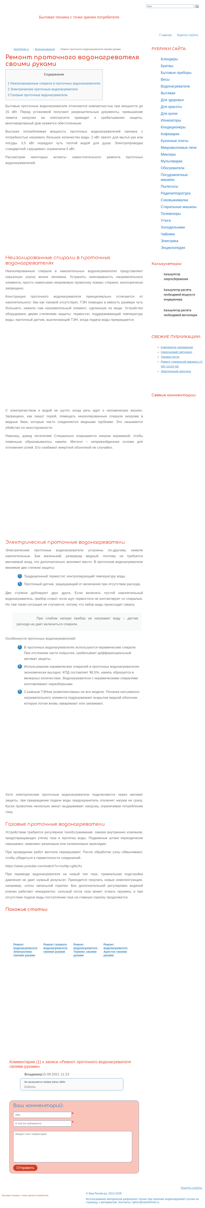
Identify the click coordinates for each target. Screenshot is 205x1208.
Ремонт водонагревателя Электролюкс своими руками (25, 950)
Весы (165, 80)
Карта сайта (187, 35)
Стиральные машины (179, 207)
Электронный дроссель (176, 371)
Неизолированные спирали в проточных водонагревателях (54, 83)
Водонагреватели (45, 49)
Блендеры (169, 59)
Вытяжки (168, 93)
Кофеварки (170, 134)
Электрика (169, 241)
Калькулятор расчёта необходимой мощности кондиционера (179, 294)
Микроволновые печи (178, 148)
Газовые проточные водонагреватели (37, 95)
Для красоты (171, 107)
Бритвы (167, 66)
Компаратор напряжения (177, 347)
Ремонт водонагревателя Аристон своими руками (116, 950)
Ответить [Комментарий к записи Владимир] (30, 1086)
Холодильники (173, 227)
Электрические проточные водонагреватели (43, 89)
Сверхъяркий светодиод (176, 352)
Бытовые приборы (176, 73)
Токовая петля (170, 356)
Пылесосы (169, 186)
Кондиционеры (173, 127)
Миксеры (168, 154)
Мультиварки (171, 161)
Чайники (168, 234)
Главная (165, 35)
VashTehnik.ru (21, 49)
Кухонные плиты (174, 141)
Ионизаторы (171, 120)
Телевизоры (171, 214)
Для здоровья (172, 100)
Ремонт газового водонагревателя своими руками (55, 948)
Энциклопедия (173, 248)
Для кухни (169, 114)
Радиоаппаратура (175, 193)
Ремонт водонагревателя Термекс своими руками (85, 950)
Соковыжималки (174, 200)
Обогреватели (172, 168)
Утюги (166, 220)
